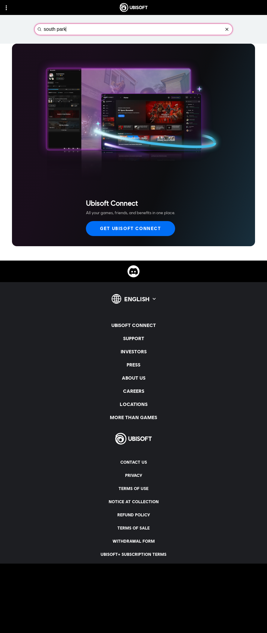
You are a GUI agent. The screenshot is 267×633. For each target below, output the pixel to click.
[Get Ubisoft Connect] (130, 228)
